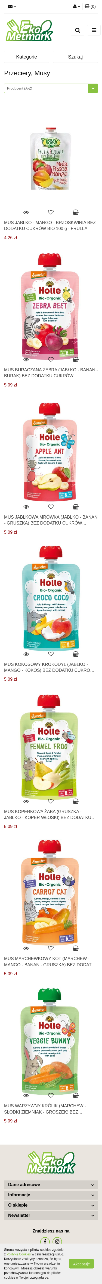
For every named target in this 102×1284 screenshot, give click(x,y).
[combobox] (51, 88)
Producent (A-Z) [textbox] (19, 88)
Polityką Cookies (19, 1254)
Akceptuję (81, 1264)
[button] (90, 6)
